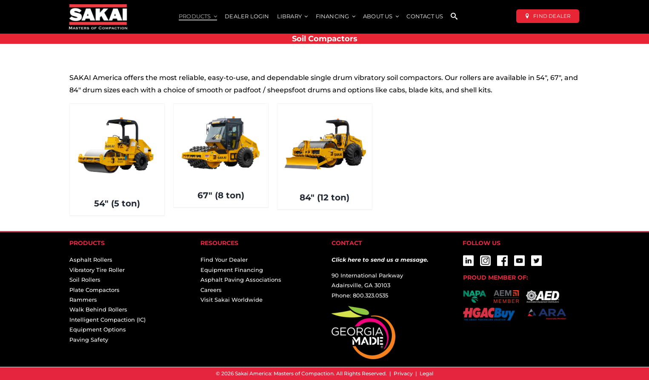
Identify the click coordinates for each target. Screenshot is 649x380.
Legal (426, 373)
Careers (211, 289)
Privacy (403, 373)
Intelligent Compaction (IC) (107, 319)
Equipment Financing (231, 269)
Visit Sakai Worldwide (231, 299)
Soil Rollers (84, 279)
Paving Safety (88, 339)
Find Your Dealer (224, 259)
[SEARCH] (454, 16)
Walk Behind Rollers (98, 309)
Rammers (83, 299)
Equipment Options (97, 329)
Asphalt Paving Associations (240, 279)
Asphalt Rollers (90, 259)
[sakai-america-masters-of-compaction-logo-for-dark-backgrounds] (98, 7)
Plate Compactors (94, 289)
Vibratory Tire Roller (97, 269)
